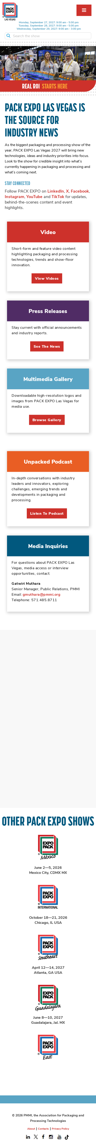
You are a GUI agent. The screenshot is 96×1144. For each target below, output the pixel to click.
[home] (10, 11)
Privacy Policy (60, 1128)
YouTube (34, 196)
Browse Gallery (46, 427)
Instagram (14, 196)
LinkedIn (55, 191)
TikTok (58, 196)
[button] (83, 10)
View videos (47, 286)
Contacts (43, 1128)
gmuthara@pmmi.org (42, 602)
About (31, 1128)
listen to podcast (47, 521)
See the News (47, 354)
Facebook (80, 191)
